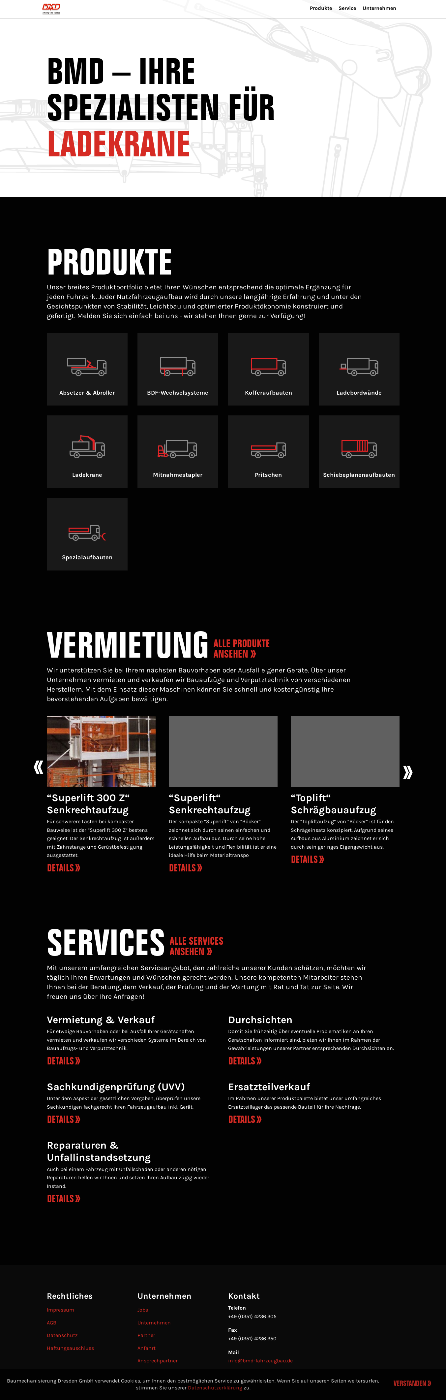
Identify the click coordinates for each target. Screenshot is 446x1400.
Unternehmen (377, 22)
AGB (51, 1322)
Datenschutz (62, 1335)
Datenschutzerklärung (215, 1387)
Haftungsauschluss (70, 1348)
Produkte (311, 22)
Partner (146, 1335)
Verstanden (410, 1384)
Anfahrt (146, 1348)
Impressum (60, 1310)
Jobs (142, 1310)
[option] (101, 797)
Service (340, 22)
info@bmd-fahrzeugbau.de (260, 1360)
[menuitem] (61, 14)
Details (60, 1061)
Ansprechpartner (157, 1360)
